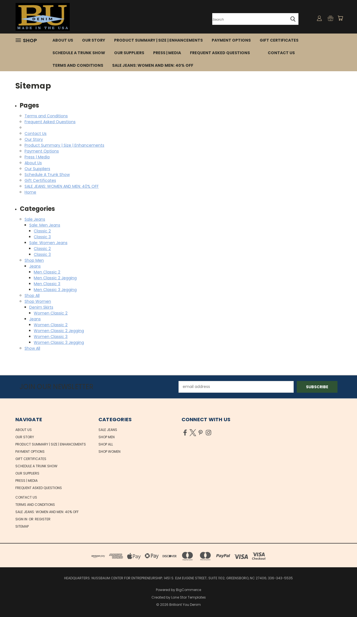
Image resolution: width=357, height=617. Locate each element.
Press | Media (167, 53)
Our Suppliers (129, 53)
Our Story (93, 40)
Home (30, 192)
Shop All (32, 295)
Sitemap (22, 526)
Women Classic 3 (50, 336)
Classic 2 (42, 231)
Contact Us (281, 53)
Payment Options (231, 40)
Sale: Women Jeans (48, 243)
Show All (32, 348)
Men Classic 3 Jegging (55, 289)
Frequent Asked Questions (220, 53)
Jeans (35, 266)
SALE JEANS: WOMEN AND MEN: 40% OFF (152, 65)
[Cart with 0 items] (340, 18)
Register (42, 519)
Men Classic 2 (47, 272)
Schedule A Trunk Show (78, 53)
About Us (62, 40)
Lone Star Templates (188, 597)
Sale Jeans (35, 219)
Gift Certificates (279, 40)
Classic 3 (42, 237)
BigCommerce (188, 589)
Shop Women (38, 301)
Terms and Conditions (77, 65)
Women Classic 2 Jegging (59, 330)
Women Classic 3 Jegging (59, 342)
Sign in (21, 519)
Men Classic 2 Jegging (55, 278)
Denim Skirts (41, 307)
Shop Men (34, 260)
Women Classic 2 (50, 313)
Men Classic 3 (47, 284)
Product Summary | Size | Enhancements (158, 40)
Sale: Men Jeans (44, 225)
